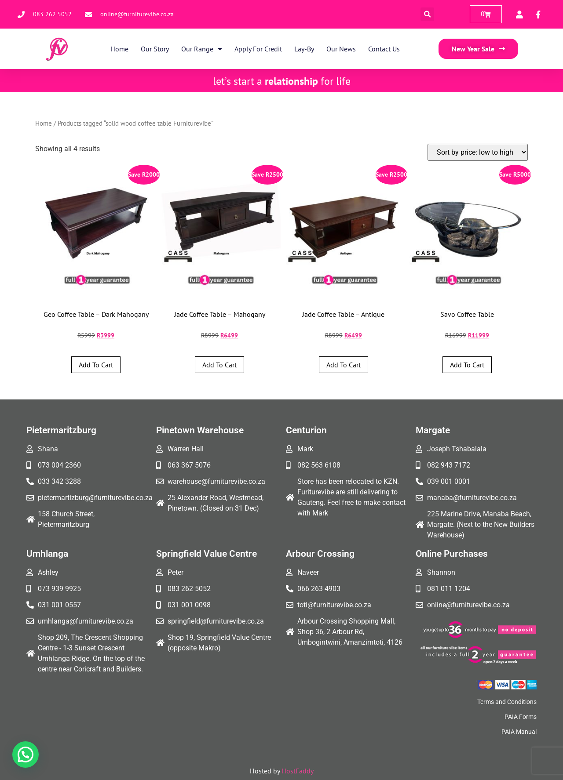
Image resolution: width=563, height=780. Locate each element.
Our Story (155, 48)
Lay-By (304, 48)
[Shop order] (478, 152)
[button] (427, 14)
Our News (341, 48)
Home (119, 48)
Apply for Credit (258, 48)
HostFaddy (298, 770)
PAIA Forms (521, 716)
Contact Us (384, 48)
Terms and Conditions (507, 701)
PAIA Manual (519, 731)
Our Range (201, 49)
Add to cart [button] (96, 364)
